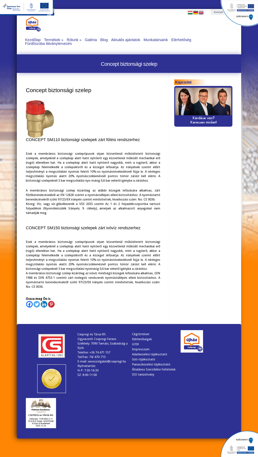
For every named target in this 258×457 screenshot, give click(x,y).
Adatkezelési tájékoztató (149, 354)
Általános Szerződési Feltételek (154, 369)
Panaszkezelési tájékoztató (151, 364)
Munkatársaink (156, 40)
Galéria (91, 40)
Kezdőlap (33, 40)
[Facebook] (29, 304)
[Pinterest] (51, 304)
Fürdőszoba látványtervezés (48, 43)
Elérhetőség (181, 40)
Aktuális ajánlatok (125, 40)
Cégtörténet (140, 334)
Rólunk (72, 40)
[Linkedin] (44, 304)
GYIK (135, 344)
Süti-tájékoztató (143, 359)
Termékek (52, 40)
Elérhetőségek (142, 339)
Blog (104, 40)
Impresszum (141, 349)
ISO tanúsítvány (143, 374)
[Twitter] (36, 304)
